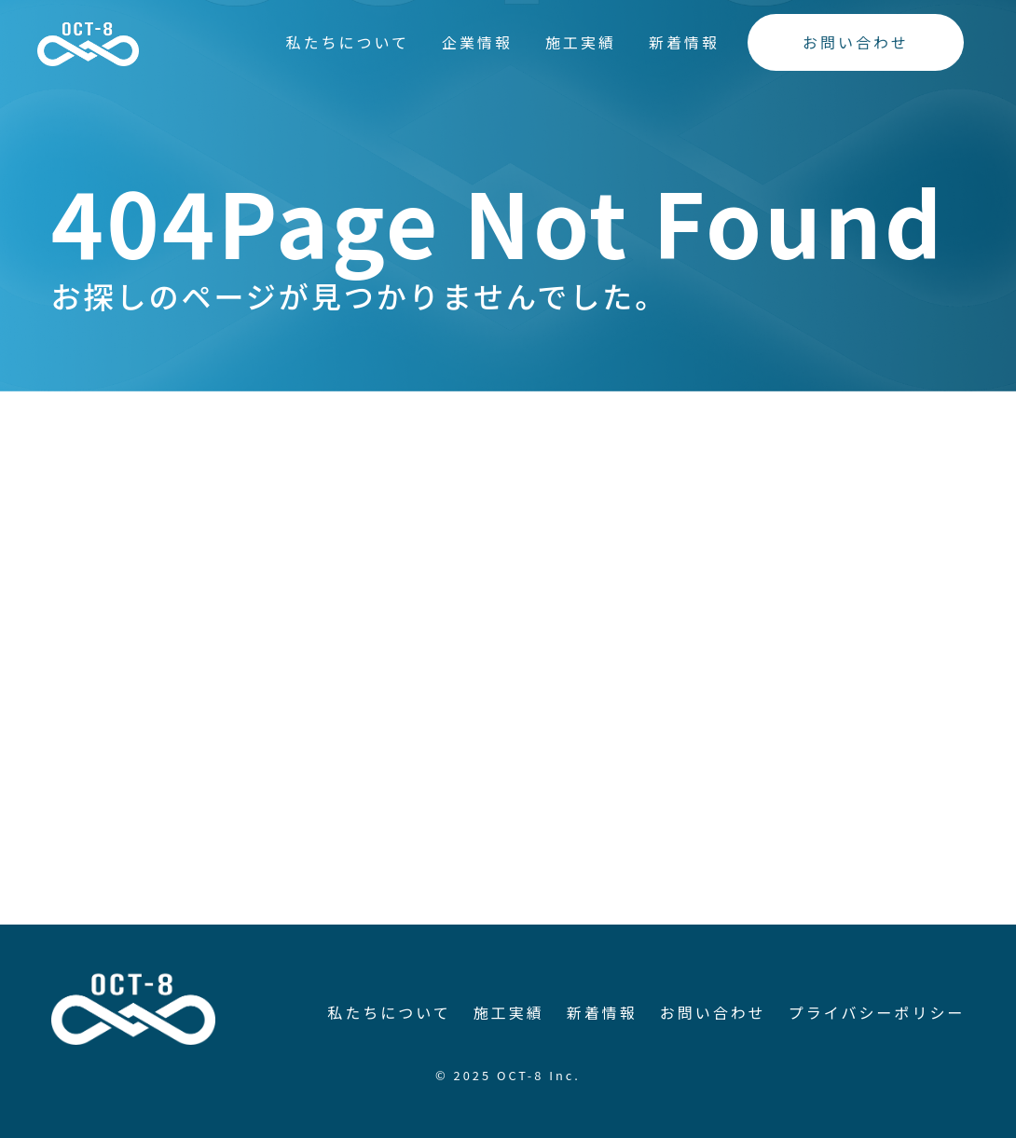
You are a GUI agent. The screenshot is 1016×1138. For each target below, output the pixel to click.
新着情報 (684, 42)
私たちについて (347, 42)
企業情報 (477, 42)
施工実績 (580, 42)
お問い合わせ (856, 42)
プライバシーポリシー (877, 1012)
